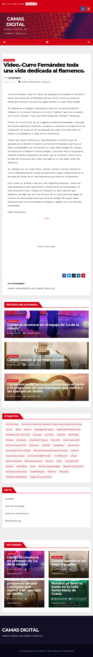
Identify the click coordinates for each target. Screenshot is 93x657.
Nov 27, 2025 (15, 569)
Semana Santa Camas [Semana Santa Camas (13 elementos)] (16, 472)
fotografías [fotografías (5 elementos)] (58, 445)
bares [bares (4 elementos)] (18, 429)
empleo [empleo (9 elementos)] (9, 440)
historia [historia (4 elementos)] (74, 450)
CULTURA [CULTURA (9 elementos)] (49, 435)
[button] (89, 42)
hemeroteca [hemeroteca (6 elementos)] (73, 445)
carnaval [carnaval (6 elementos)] (37, 435)
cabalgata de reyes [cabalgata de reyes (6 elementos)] (43, 429)
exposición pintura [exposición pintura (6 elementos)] (38, 440)
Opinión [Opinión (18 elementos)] (9, 466)
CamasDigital (14, 78)
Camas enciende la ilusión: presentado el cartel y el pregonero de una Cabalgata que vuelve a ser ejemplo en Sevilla (45, 387)
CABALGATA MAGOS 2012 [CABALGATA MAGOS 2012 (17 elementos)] (68, 429)
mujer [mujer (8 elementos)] (59, 461)
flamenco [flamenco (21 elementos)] (34, 445)
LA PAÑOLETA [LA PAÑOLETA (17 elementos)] (60, 456)
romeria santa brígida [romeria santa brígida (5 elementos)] (49, 466)
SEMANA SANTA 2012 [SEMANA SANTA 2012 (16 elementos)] (73, 466)
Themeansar (68, 651)
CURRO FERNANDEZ (30, 82)
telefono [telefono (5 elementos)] (52, 472)
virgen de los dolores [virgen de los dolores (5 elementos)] (40, 477)
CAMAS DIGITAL (15, 21)
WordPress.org (13, 520)
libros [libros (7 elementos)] (74, 456)
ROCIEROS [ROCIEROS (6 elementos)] (22, 466)
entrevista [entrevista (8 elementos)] (21, 440)
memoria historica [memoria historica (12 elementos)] (33, 461)
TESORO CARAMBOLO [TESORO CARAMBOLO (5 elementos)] (16, 477)
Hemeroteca (9, 60)
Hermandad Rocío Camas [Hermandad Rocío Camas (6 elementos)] (18, 450)
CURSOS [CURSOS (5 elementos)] (61, 435)
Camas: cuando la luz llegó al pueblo (37, 360)
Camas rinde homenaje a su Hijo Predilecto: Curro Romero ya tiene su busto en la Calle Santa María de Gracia (67, 583)
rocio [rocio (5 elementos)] (32, 466)
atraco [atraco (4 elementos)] (9, 429)
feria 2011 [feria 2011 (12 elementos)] (55, 440)
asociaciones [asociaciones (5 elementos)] (12, 424)
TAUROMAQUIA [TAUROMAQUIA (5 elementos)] (37, 472)
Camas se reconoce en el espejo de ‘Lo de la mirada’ (43, 326)
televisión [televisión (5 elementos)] (63, 472)
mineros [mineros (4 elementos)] (49, 461)
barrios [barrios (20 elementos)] (27, 429)
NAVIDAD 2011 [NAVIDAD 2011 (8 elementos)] (71, 461)
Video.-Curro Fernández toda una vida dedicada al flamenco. (43, 68)
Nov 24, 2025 (15, 599)
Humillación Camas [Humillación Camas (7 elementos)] (15, 456)
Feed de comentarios (17, 513)
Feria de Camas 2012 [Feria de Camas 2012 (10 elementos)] (16, 445)
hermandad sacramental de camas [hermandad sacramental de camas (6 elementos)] (51, 450)
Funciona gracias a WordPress (32, 651)
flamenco (46, 82)
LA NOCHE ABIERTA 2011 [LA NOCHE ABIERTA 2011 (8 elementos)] (39, 456)
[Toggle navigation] (47, 42)
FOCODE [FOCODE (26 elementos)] (46, 445)
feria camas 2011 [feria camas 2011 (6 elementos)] (71, 440)
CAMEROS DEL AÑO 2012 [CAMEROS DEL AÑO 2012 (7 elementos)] (18, 435)
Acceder (9, 498)
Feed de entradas (14, 506)
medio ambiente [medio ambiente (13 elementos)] (14, 461)
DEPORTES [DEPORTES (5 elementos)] (73, 435)
